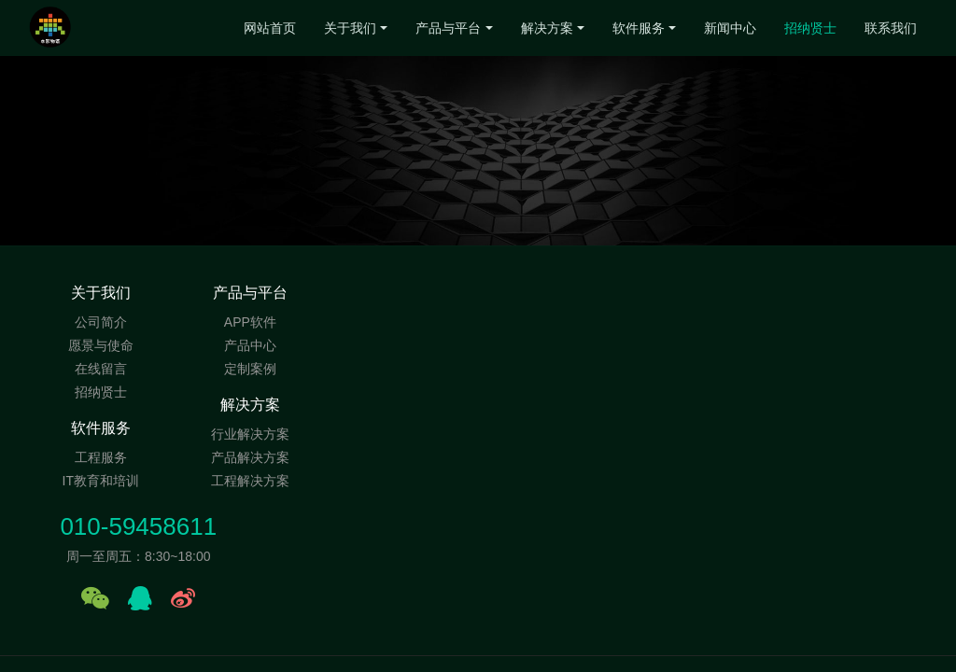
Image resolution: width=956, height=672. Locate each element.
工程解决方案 (402, 368)
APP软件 (251, 322)
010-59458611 (742, 302)
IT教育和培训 (553, 345)
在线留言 (101, 368)
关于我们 (350, 28)
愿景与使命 (101, 345)
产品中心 (251, 345)
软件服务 (638, 28)
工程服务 (553, 322)
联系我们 (891, 28)
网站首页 (270, 28)
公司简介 (101, 322)
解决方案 (547, 28)
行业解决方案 (402, 322)
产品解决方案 (402, 345)
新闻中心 (730, 28)
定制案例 (251, 368)
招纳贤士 (810, 28)
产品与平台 (448, 28)
